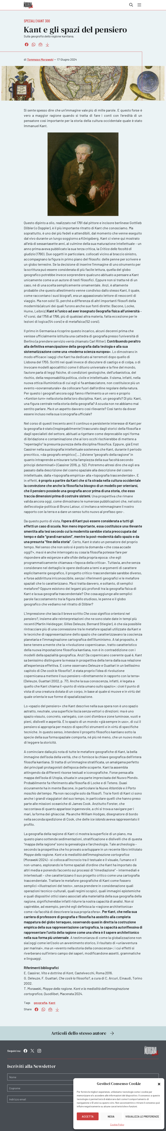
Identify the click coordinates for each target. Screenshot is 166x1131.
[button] (159, 1083)
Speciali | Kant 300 (37, 21)
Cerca (131, 5)
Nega (111, 1116)
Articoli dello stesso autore (83, 1033)
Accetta (88, 1116)
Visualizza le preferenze (142, 1116)
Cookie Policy (117, 1124)
